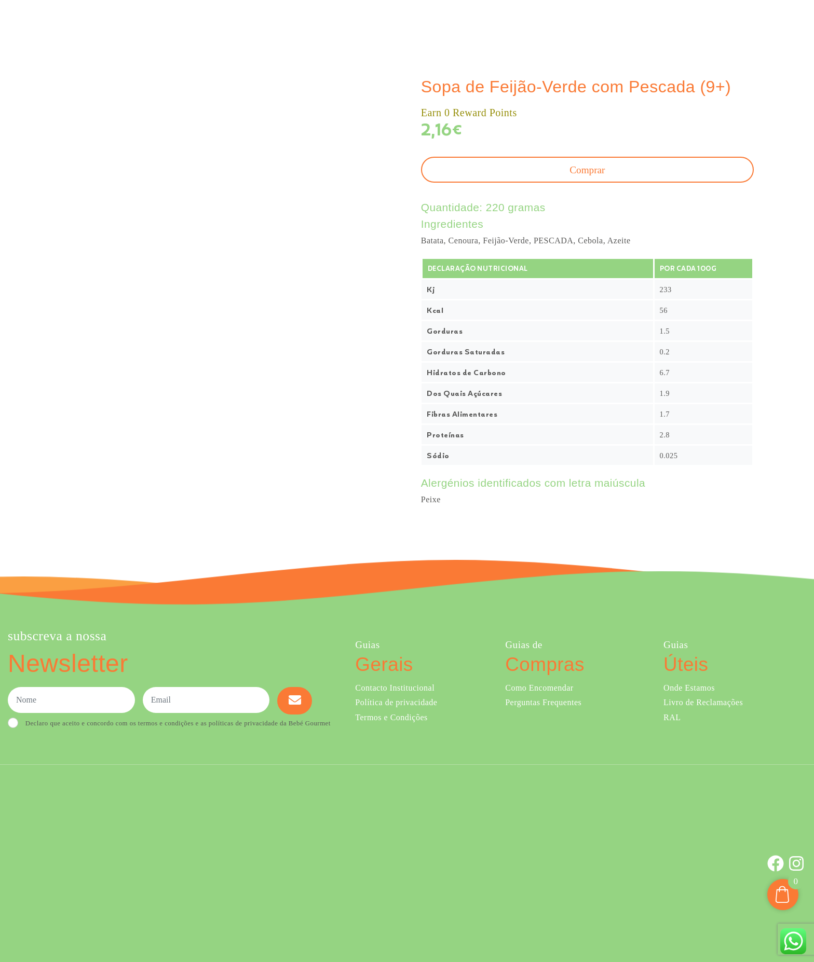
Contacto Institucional (395, 687)
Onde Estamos (703, 25)
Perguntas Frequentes (543, 702)
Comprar (454, 25)
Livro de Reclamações (703, 702)
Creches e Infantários (626, 25)
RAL (672, 717)
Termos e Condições (391, 717)
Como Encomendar (539, 687)
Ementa (503, 25)
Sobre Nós (549, 25)
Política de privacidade (396, 702)
